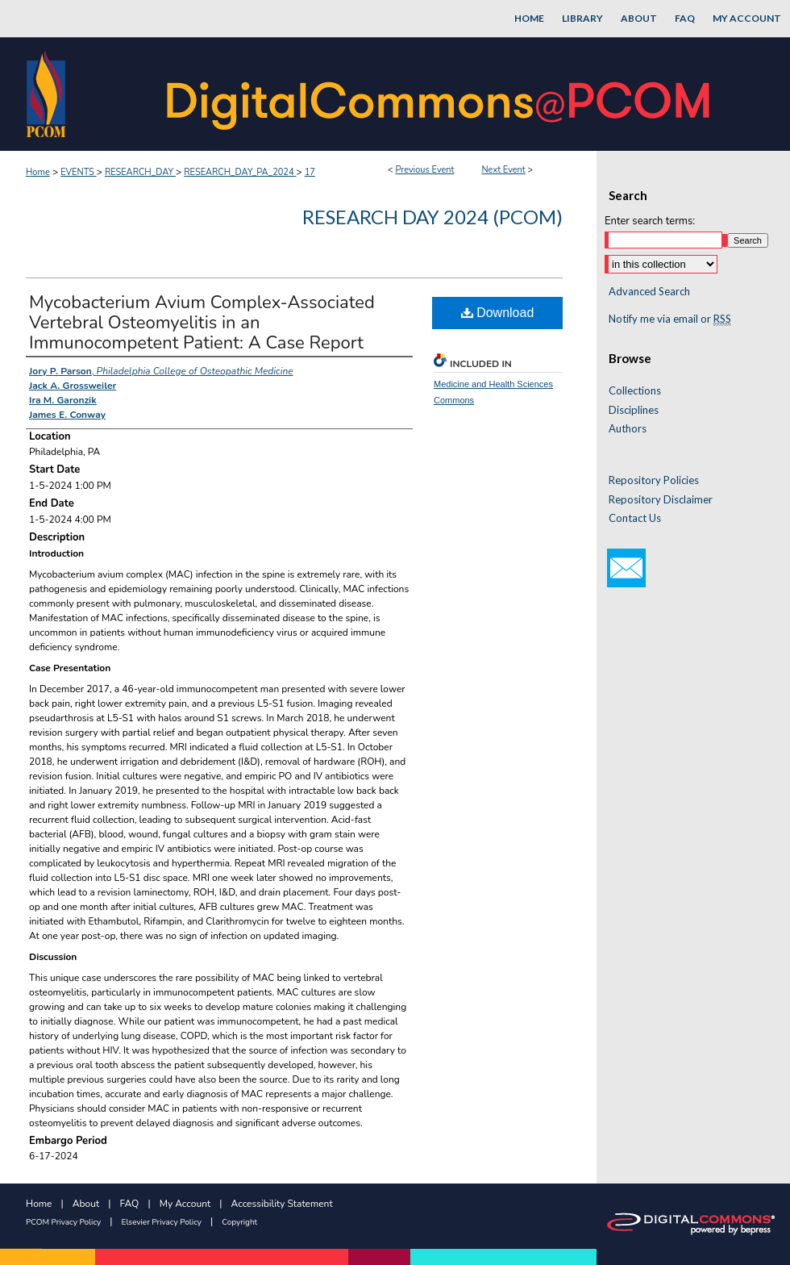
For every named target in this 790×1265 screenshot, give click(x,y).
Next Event (503, 170)
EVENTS (78, 172)
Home (38, 172)
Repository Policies (654, 480)
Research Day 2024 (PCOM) (432, 216)
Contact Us (635, 518)
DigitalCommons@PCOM (440, 94)
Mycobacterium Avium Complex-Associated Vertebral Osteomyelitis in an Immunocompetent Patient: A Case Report (202, 322)
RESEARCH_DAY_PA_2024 (240, 172)
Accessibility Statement (282, 1203)
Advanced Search (649, 291)
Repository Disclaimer (661, 500)
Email (626, 568)
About (86, 1203)
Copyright (239, 1222)
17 (310, 172)
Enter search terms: (650, 221)
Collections (635, 391)
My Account (185, 1203)
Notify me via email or (670, 319)
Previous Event (424, 170)
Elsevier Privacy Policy (162, 1222)
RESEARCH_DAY (140, 172)
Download (497, 312)
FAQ (129, 1203)
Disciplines (634, 410)
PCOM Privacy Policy (63, 1222)
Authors (628, 429)
